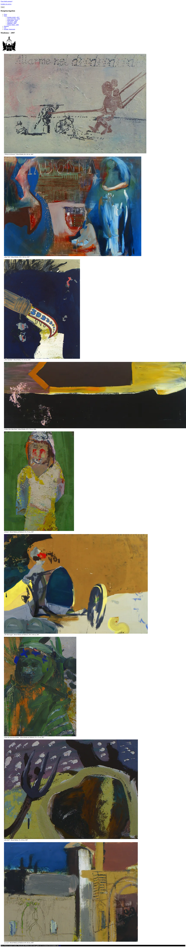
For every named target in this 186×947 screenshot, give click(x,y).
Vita (5, 27)
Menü (2, 7)
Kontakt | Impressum (9, 29)
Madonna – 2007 (11, 23)
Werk (5, 16)
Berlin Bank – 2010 (12, 20)
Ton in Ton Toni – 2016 (13, 18)
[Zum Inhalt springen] (6, 1)
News (5, 14)
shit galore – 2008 (12, 21)
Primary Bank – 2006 (13, 24)
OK (60, 945)
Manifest (6, 26)
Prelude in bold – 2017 (13, 17)
